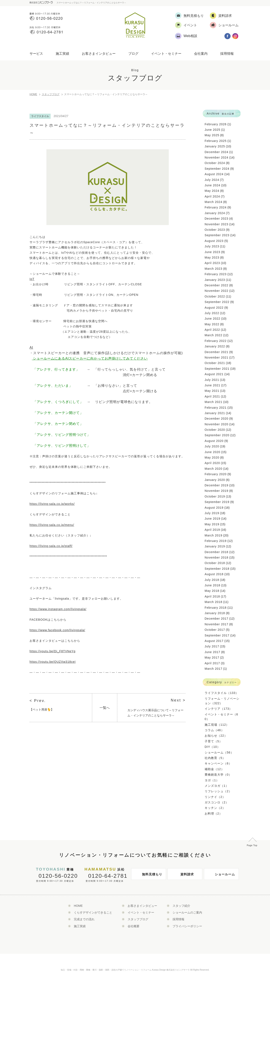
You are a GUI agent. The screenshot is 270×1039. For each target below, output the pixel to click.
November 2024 (216, 157)
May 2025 (212, 135)
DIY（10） (212, 746)
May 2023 (212, 257)
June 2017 (212, 652)
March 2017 (213, 668)
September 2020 (217, 435)
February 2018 (216, 607)
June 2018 (212, 585)
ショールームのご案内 (187, 912)
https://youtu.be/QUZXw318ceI (53, 661)
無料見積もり (148, 876)
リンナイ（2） (215, 797)
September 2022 (217, 302)
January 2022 (215, 346)
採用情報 (227, 53)
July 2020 (212, 446)
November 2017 (216, 624)
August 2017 (214, 641)
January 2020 (215, 479)
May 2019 (212, 524)
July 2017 (212, 646)
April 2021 (212, 396)
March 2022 (213, 335)
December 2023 (216, 218)
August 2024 (214, 174)
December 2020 (216, 418)
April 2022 (212, 329)
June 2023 (212, 252)
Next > (178, 700)
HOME (33, 94)
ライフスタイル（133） (222, 693)
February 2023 (216, 274)
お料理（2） (213, 813)
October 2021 (215, 363)
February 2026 (216, 124)
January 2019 (215, 546)
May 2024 (212, 190)
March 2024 (213, 202)
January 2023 (215, 279)
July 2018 (212, 580)
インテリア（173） (218, 708)
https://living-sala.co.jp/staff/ (51, 546)
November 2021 (216, 357)
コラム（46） (214, 730)
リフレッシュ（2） (218, 791)
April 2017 (212, 663)
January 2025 (215, 146)
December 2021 (216, 352)
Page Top (252, 845)
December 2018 (216, 552)
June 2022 (212, 318)
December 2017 (216, 618)
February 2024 (216, 207)
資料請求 (182, 876)
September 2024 (217, 168)
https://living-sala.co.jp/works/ (52, 503)
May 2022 (212, 324)
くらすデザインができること (93, 912)
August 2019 (214, 507)
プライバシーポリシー (187, 926)
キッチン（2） (215, 808)
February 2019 (216, 541)
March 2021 (213, 402)
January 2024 (215, 213)
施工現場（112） (217, 724)
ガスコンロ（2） (217, 802)
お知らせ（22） (216, 735)
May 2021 (212, 390)
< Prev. (38, 701)
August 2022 (214, 307)
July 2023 (212, 246)
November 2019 (216, 490)
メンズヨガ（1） (217, 785)
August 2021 (214, 374)
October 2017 (215, 629)
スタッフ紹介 (181, 905)
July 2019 (212, 513)
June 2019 (212, 518)
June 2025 (212, 129)
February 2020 (216, 474)
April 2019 (212, 529)
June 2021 (212, 385)
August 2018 (214, 574)
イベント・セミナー (166, 53)
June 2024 (212, 185)
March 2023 (213, 268)
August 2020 (214, 441)
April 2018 (212, 596)
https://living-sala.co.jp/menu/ (52, 525)
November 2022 (216, 290)
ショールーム (220, 876)
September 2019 (217, 502)
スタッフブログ (50, 94)
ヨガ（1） (212, 780)
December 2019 (216, 485)
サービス (36, 53)
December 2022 (216, 285)
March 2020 (213, 468)
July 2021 (212, 379)
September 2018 (217, 568)
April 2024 (212, 196)
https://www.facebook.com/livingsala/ (57, 630)
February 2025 (216, 141)
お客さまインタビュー (99, 53)
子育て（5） (213, 741)
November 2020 (216, 424)
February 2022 (216, 341)
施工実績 (62, 53)
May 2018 (212, 590)
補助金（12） (214, 769)
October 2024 (215, 163)
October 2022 (215, 296)
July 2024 (212, 179)
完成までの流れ (84, 919)
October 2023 (215, 229)
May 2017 (212, 657)
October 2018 (215, 563)
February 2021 (216, 407)
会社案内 (201, 53)
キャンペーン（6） (218, 763)
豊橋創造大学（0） (218, 774)
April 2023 (212, 263)
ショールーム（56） (219, 752)
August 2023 (214, 241)
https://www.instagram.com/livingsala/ (58, 609)
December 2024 (216, 152)
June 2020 (212, 452)
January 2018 (215, 613)
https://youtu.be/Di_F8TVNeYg (53, 651)
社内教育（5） (215, 758)
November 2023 (216, 224)
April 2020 (212, 463)
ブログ (133, 53)
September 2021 (217, 368)
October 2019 (215, 496)
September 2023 (217, 235)
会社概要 (133, 926)
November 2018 (216, 557)
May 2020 (212, 457)
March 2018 (213, 602)
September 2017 (217, 635)
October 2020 (215, 429)
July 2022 (212, 313)
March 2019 (213, 535)
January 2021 (215, 413)
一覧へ (105, 708)
